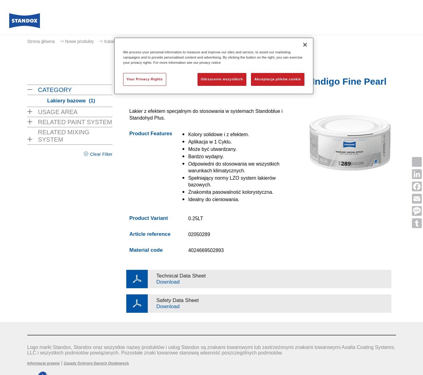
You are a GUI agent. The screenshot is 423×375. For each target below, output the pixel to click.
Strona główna (41, 41)
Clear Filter (101, 154)
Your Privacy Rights (145, 79)
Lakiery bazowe (71, 101)
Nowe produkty (79, 41)
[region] (214, 65)
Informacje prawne (43, 363)
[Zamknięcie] (305, 45)
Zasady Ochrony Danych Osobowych (96, 363)
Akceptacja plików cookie (277, 79)
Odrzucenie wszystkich (222, 79)
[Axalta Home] (24, 22)
